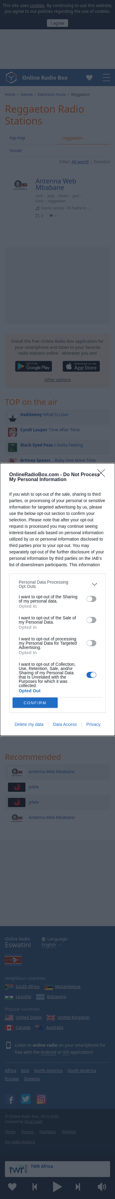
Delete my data (29, 724)
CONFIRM (35, 703)
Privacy (93, 724)
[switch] (91, 599)
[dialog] (57, 599)
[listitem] (57, 584)
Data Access (65, 724)
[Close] (103, 475)
